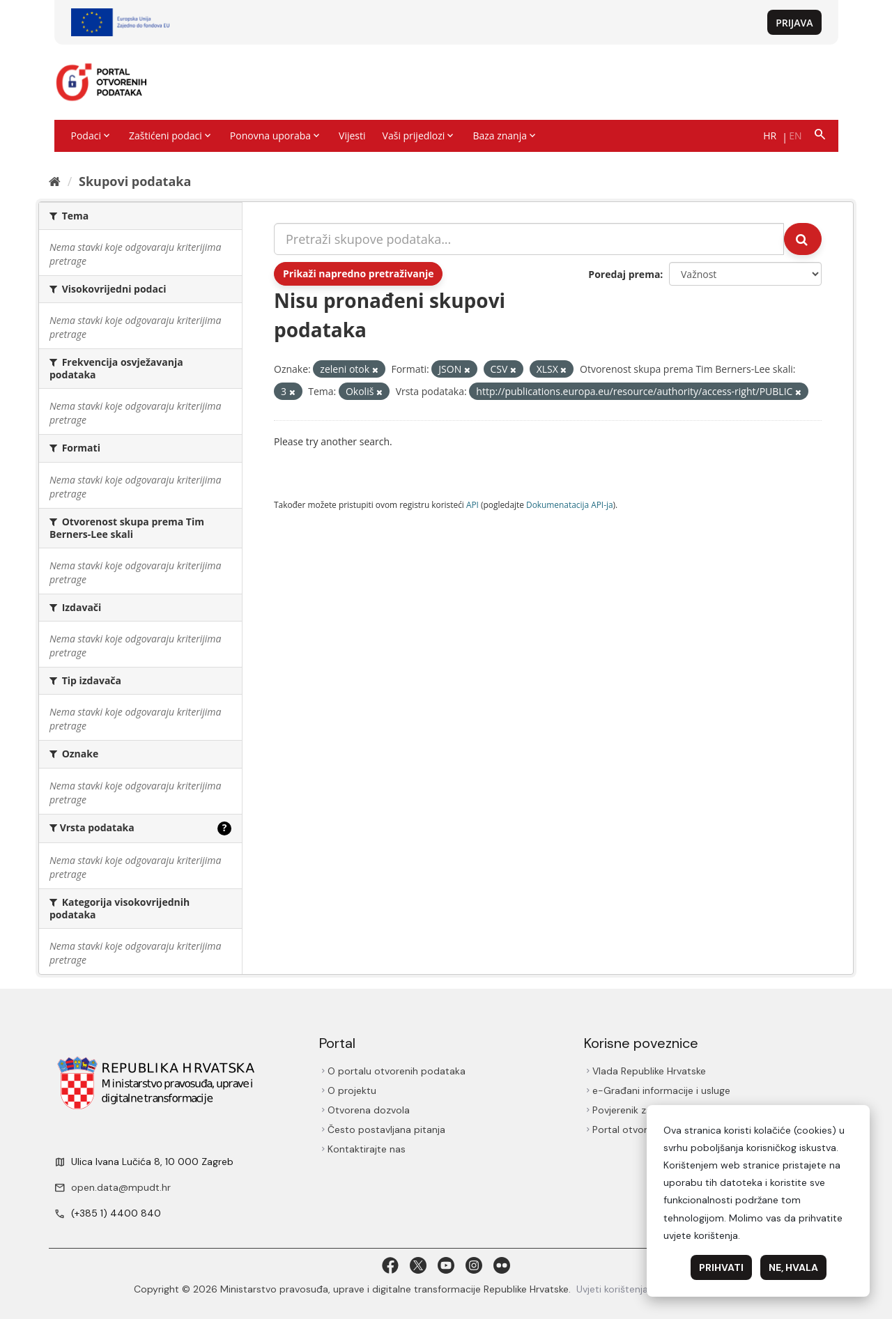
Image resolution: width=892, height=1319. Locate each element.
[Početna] (55, 181)
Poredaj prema (624, 274)
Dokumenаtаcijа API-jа (569, 504)
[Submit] (803, 239)
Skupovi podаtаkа (135, 181)
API (472, 504)
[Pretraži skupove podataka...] (529, 239)
